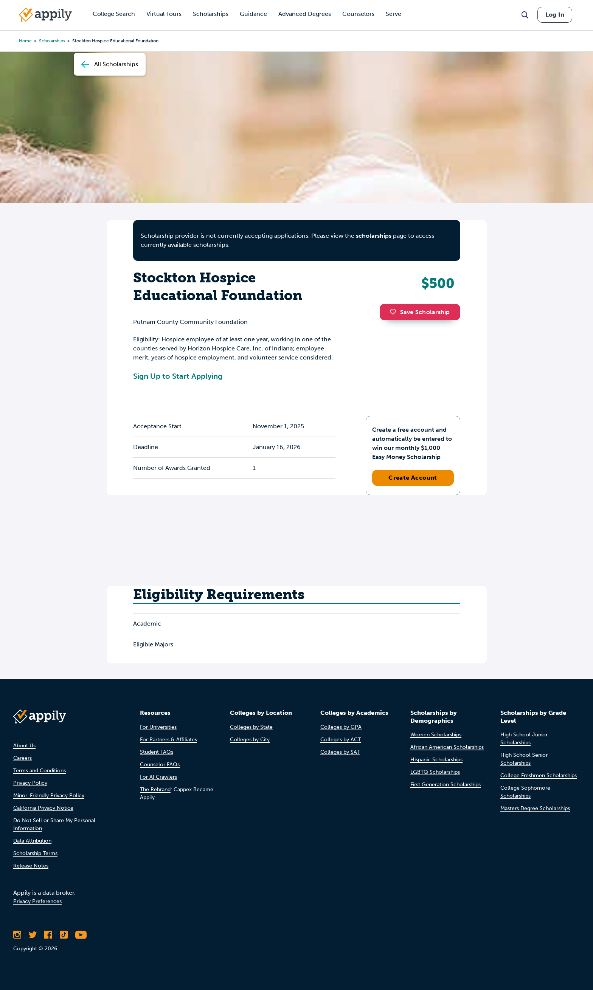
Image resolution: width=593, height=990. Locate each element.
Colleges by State (251, 727)
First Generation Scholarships (445, 784)
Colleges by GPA (341, 727)
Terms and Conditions (39, 770)
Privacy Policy (30, 783)
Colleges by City (250, 739)
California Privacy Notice (43, 808)
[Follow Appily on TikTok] (64, 934)
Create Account (412, 477)
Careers (22, 758)
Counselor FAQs (160, 764)
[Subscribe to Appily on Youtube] (81, 934)
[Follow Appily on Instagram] (17, 934)
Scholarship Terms (35, 853)
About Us (24, 745)
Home (25, 40)
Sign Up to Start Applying (177, 376)
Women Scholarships (435, 734)
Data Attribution (32, 841)
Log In (554, 14)
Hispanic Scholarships (436, 759)
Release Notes (30, 866)
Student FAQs (156, 752)
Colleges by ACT (340, 739)
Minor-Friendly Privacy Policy (48, 795)
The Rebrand (155, 789)
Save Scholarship (420, 312)
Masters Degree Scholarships (535, 808)
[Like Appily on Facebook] (48, 934)
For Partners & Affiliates (168, 739)
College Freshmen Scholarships (538, 775)
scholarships (52, 40)
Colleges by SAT (340, 752)
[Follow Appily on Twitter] (33, 934)
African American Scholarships (447, 747)
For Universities (158, 727)
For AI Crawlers (158, 777)
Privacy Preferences (37, 901)
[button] (395, 312)
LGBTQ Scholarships (435, 772)
